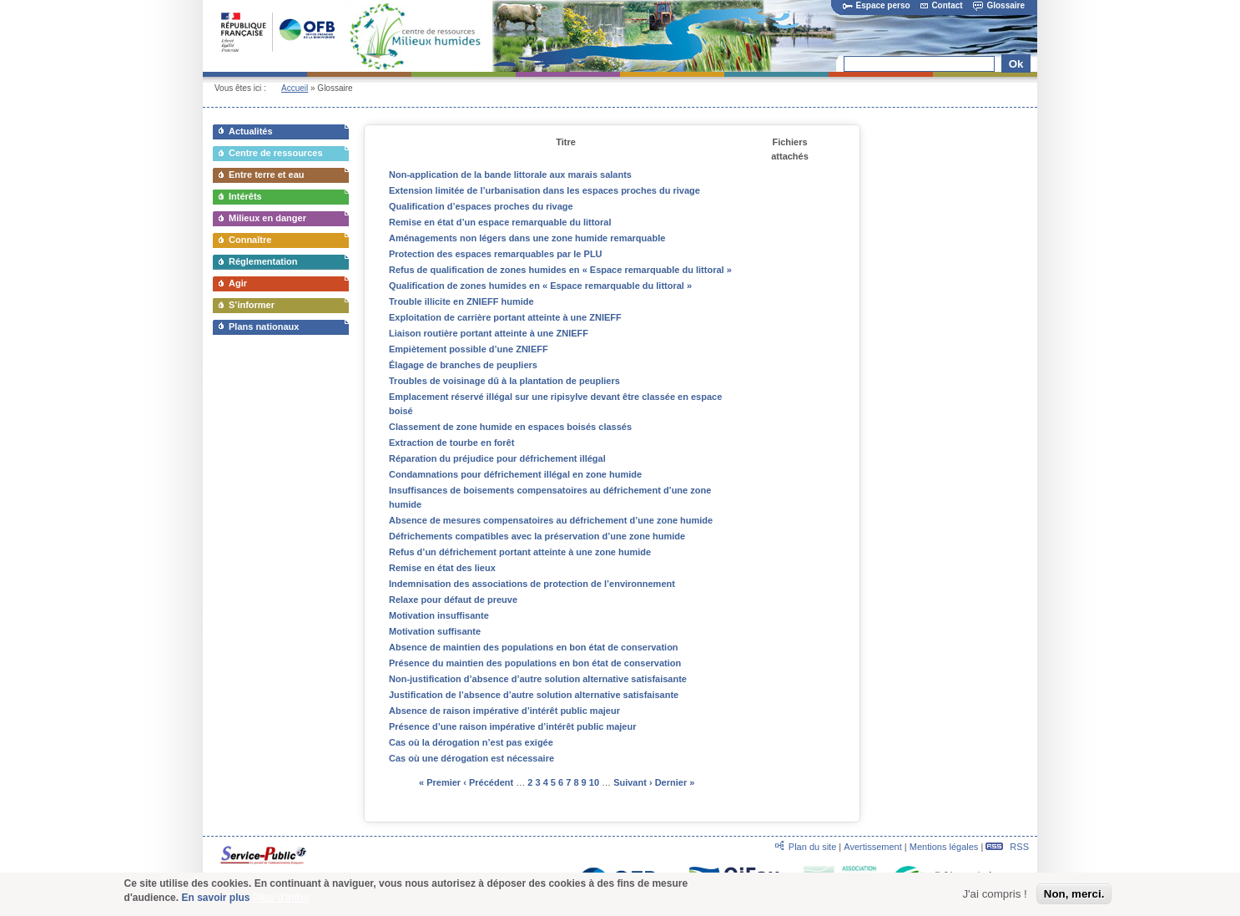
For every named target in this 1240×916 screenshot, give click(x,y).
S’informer (252, 305)
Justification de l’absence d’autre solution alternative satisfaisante (533, 695)
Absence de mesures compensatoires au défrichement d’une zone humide (551, 520)
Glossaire (999, 5)
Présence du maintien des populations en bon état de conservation (535, 663)
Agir (238, 283)
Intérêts (245, 196)
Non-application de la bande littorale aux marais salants (510, 175)
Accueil (294, 88)
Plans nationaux (264, 326)
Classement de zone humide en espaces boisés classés (510, 427)
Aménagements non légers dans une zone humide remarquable (527, 238)
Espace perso (876, 5)
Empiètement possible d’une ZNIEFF (468, 349)
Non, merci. (1074, 898)
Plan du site (812, 847)
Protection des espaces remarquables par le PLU (495, 254)
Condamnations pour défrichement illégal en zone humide (515, 474)
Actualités (251, 131)
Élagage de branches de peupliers (463, 365)
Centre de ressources (276, 153)
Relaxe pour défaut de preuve (453, 600)
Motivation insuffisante (439, 615)
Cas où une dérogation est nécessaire (471, 758)
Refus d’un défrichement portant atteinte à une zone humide (520, 552)
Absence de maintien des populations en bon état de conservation (533, 647)
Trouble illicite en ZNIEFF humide (461, 301)
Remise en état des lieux (442, 568)
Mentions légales (944, 847)
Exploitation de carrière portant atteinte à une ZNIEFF (505, 317)
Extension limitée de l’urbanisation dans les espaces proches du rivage (544, 190)
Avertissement (873, 847)
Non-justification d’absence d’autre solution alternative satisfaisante (538, 679)
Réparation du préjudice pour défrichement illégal (497, 458)
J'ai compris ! (994, 898)
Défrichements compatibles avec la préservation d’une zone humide (537, 536)
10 (594, 782)
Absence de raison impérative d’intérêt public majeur (504, 711)
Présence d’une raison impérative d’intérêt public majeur (512, 726)
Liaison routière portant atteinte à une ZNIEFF (488, 333)
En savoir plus (215, 901)
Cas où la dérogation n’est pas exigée (471, 742)
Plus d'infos (281, 900)
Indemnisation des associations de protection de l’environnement (532, 584)
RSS (1007, 847)
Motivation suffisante (435, 631)
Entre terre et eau (266, 175)
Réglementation (263, 261)
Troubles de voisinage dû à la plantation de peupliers (504, 381)
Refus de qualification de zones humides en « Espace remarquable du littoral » (560, 270)
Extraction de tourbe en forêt (451, 443)
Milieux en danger (267, 218)
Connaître (250, 240)
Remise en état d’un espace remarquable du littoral (500, 222)
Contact (941, 5)
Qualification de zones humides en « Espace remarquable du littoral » (540, 286)
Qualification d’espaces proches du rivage (481, 206)
